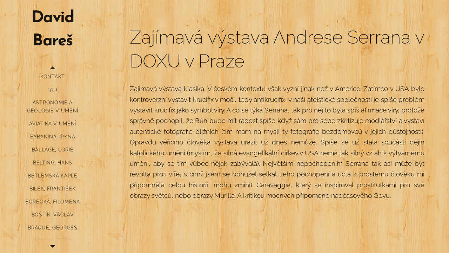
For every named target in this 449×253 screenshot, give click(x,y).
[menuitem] (52, 77)
